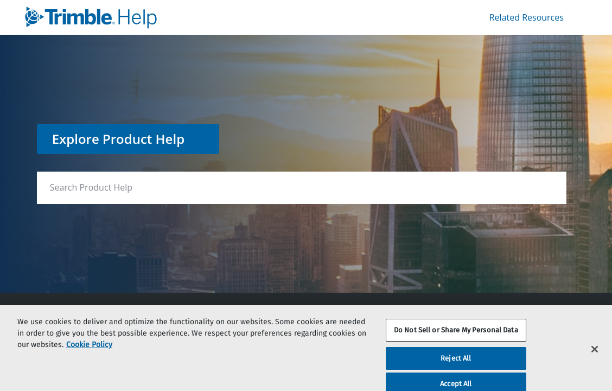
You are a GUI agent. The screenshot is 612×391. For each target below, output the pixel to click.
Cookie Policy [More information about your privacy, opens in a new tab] (89, 350)
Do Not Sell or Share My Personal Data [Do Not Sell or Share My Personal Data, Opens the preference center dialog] (456, 335)
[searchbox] (532, 187)
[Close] (595, 354)
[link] (163, 17)
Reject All (456, 364)
